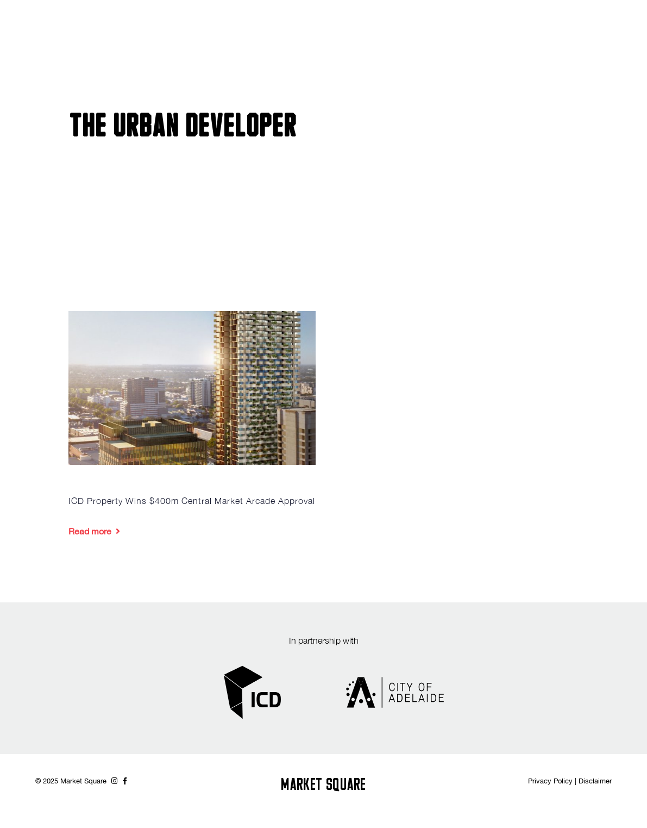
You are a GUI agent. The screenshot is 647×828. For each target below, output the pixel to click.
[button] (633, 26)
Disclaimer (595, 781)
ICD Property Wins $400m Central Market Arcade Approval (191, 501)
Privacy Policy (550, 781)
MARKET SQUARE (323, 785)
